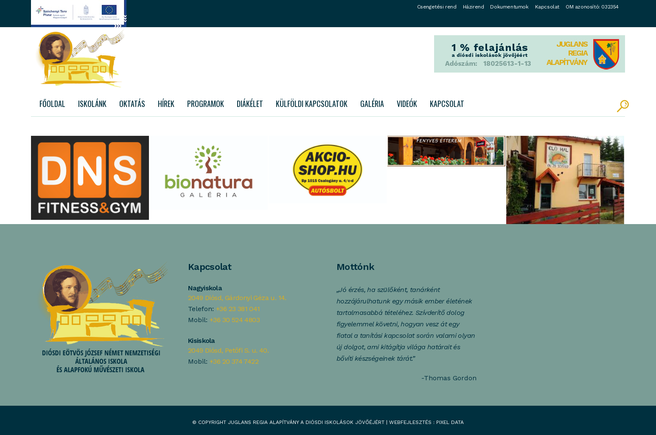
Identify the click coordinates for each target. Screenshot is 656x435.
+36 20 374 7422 (234, 361)
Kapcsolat (547, 7)
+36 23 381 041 (238, 309)
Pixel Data (450, 422)
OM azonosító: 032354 (592, 7)
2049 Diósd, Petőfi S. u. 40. (228, 350)
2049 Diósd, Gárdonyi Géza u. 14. (237, 298)
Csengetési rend (437, 7)
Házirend (473, 7)
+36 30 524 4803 (235, 320)
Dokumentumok (509, 7)
